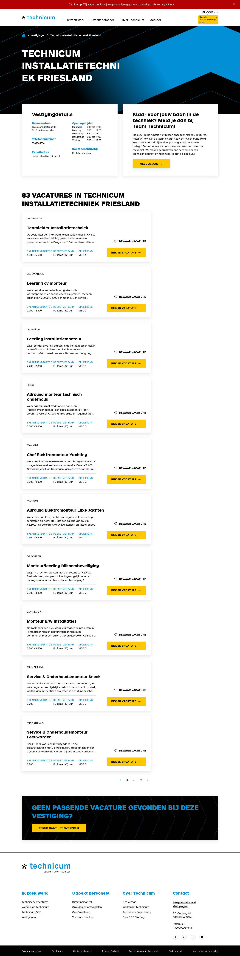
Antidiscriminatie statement (143, 951)
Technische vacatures (35, 902)
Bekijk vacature (126, 252)
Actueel (155, 20)
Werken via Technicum (35, 907)
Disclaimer (57, 951)
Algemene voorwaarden (205, 951)
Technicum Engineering (137, 912)
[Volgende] (147, 779)
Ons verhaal (130, 902)
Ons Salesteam (81, 912)
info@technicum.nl (184, 902)
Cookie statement (82, 951)
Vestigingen (38, 35)
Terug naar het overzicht (59, 828)
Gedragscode (176, 951)
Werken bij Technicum (136, 907)
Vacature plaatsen (83, 917)
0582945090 (38, 143)
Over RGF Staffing (133, 917)
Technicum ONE (31, 912)
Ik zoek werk (75, 20)
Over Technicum (133, 20)
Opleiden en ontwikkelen (87, 907)
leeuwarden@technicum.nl (46, 156)
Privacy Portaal (110, 951)
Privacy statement (32, 951)
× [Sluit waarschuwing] (234, 4)
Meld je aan (151, 164)
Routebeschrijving (81, 153)
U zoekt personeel (103, 20)
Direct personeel (82, 902)
